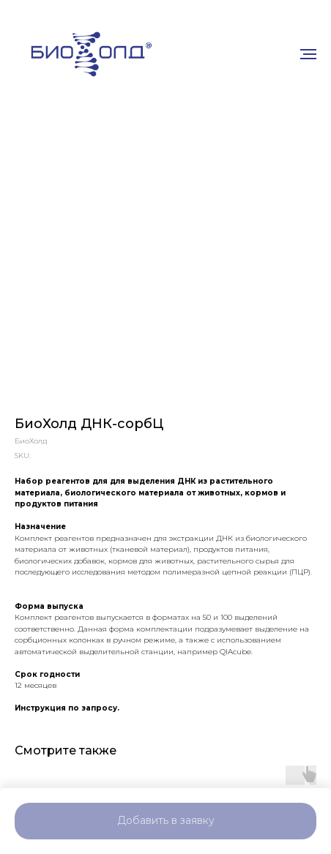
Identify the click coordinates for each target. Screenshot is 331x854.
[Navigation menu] (308, 54)
